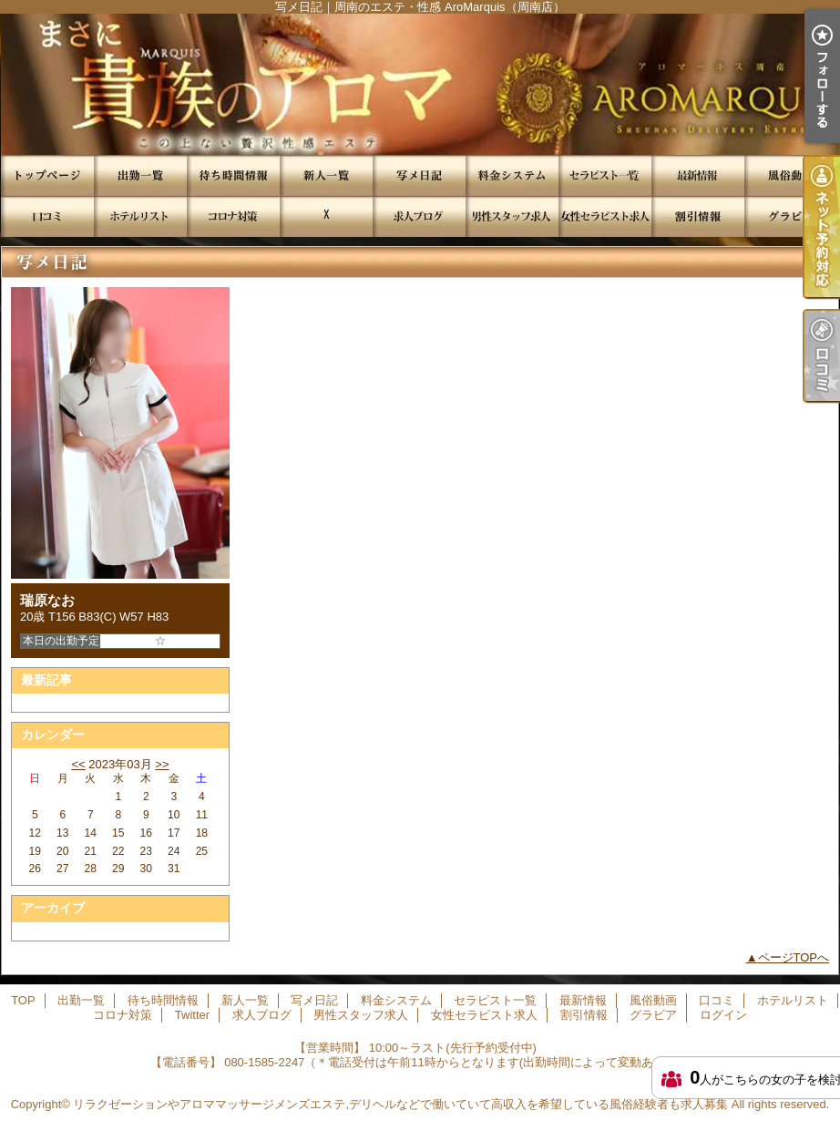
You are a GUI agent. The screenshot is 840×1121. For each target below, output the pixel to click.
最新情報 (697, 175)
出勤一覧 (140, 175)
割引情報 (697, 216)
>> (162, 764)
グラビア (790, 216)
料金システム (512, 175)
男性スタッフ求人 (512, 216)
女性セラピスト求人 (604, 216)
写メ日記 (419, 175)
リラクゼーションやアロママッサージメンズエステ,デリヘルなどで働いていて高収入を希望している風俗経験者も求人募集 (400, 1104)
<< (78, 764)
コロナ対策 (233, 216)
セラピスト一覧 (604, 175)
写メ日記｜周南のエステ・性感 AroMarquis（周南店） (420, 84)
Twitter (326, 216)
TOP (47, 175)
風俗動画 (790, 175)
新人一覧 (326, 175)
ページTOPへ (794, 957)
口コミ (47, 216)
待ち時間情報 (233, 175)
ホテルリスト (140, 216)
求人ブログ (419, 216)
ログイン (723, 1015)
